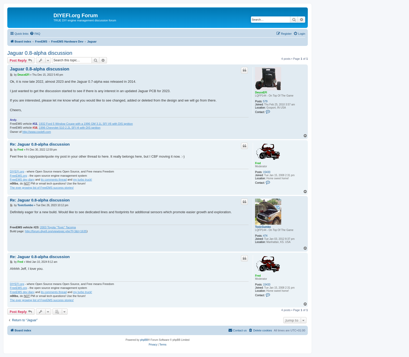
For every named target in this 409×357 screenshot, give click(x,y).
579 (265, 101)
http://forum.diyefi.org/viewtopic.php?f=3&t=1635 (56, 231)
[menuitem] (35, 34)
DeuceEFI (261, 92)
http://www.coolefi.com (36, 131)
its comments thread (54, 179)
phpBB (144, 339)
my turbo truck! (82, 179)
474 (265, 235)
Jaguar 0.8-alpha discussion (39, 53)
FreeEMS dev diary (22, 179)
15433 (266, 172)
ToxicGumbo (263, 226)
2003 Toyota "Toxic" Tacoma (58, 227)
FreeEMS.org (18, 175)
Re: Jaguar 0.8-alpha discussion (40, 144)
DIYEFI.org (17, 171)
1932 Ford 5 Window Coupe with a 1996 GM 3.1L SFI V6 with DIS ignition (86, 123)
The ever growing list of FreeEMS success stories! (42, 187)
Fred (258, 163)
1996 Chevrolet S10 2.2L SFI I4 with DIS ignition (69, 127)
